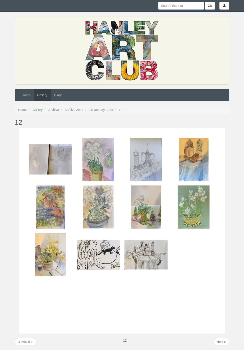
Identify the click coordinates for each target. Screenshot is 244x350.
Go (210, 6)
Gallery (42, 95)
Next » (221, 342)
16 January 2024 (101, 110)
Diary (58, 95)
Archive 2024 (74, 110)
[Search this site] (181, 6)
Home (26, 95)
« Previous (25, 342)
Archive (53, 110)
